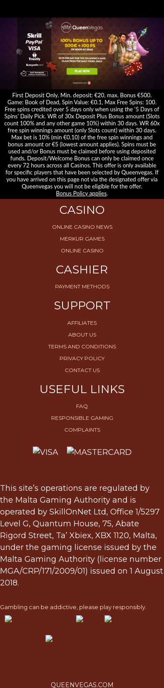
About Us (82, 334)
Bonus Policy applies (81, 193)
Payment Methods (82, 286)
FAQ (82, 406)
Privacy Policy (82, 358)
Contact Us (82, 370)
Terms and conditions (82, 346)
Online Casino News (82, 226)
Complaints (82, 429)
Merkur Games (82, 238)
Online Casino (82, 250)
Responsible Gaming (82, 418)
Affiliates (82, 322)
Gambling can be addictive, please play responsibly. (73, 606)
